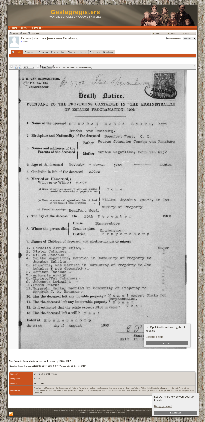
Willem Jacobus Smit (150, 390)
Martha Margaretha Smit (97, 390)
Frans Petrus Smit (60, 390)
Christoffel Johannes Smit (161, 388)
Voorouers (29, 52)
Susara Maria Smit (133, 390)
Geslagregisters (75, 12)
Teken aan (35, 33)
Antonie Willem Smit (142, 388)
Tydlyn (71, 52)
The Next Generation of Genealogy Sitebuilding (96, 410)
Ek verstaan (175, 413)
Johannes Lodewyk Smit (77, 390)
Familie (83, 52)
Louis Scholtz (98, 412)
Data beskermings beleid (115, 412)
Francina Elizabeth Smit (43, 390)
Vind (157, 33)
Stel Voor (108, 52)
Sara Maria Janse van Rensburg (121, 388)
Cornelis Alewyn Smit (180, 388)
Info (186, 33)
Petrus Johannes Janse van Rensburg (93, 388)
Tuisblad (15, 33)
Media (173, 33)
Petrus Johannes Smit (116, 390)
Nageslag (43, 52)
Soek (25, 33)
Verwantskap (57, 52)
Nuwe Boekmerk (174, 38)
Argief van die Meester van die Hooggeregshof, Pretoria (56, 388)
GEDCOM (95, 52)
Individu (16, 52)
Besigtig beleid (163, 406)
